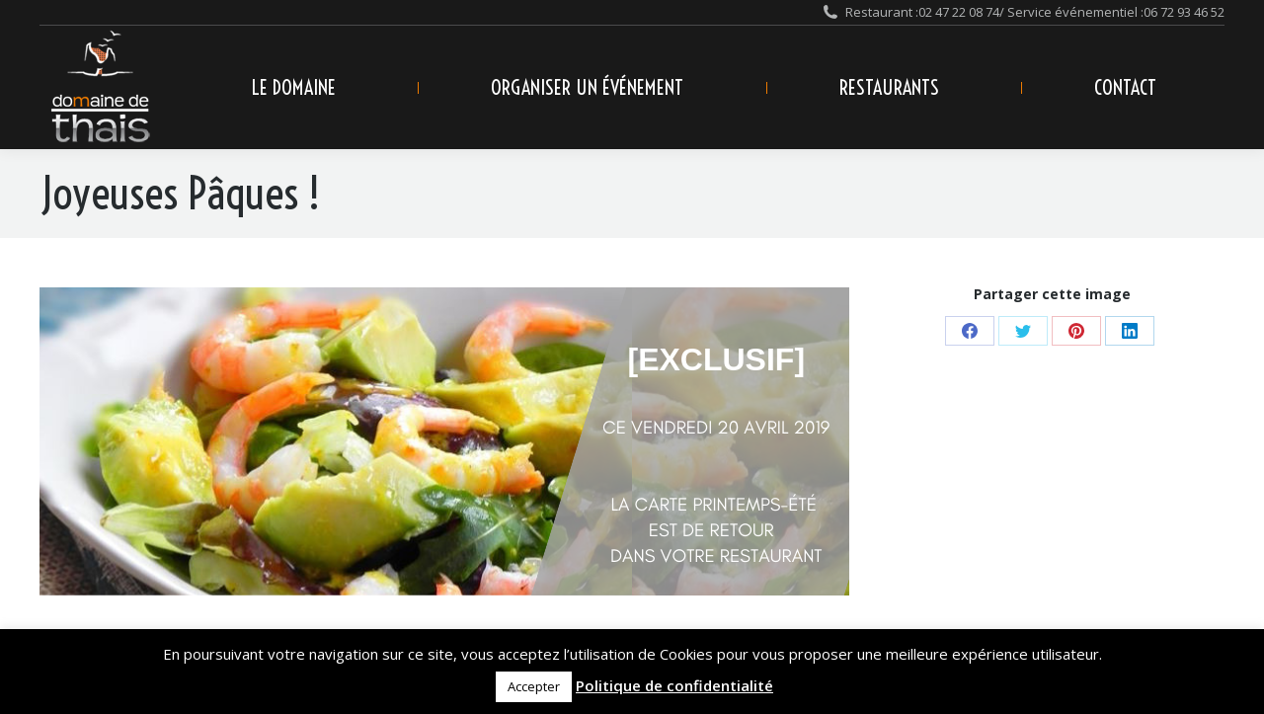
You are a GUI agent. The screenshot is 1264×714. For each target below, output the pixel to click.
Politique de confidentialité (674, 685)
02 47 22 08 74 (958, 12)
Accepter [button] (534, 686)
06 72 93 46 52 (1184, 12)
